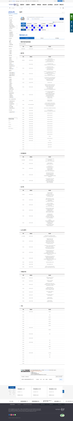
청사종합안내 (11, 32)
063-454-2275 (31, 291)
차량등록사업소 (44, 29)
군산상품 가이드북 (11, 111)
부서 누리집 (11, 401)
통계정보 (10, 78)
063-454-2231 (31, 60)
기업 (71, 27)
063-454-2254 (31, 210)
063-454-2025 (31, 136)
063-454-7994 (31, 264)
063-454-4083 (31, 100)
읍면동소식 (9, 126)
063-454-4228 (31, 113)
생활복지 (33, 4)
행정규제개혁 (11, 91)
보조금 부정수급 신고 (12, 65)
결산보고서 (10, 60)
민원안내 (22, 4)
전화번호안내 (11, 33)
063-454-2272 (31, 284)
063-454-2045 (31, 352)
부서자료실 (57, 38)
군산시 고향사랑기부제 (12, 99)
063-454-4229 (31, 125)
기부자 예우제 (11, 102)
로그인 (9, 120)
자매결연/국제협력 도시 (12, 26)
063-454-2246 (31, 180)
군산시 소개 (11, 18)
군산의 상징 (10, 28)
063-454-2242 (31, 163)
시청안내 (10, 30)
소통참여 (28, 4)
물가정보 (10, 80)
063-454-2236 (31, 94)
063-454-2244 (31, 174)
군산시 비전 (11, 16)
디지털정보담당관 (51, 23)
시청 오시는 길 (11, 36)
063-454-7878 (31, 82)
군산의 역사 (10, 21)
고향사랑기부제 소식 (12, 108)
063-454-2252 (31, 199)
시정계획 (10, 50)
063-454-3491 (31, 64)
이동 (32, 25)
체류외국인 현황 (11, 89)
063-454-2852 (31, 333)
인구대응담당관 (43, 23)
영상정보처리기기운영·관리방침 (27, 404)
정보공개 (44, 4)
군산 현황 (10, 19)
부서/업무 (13, 8)
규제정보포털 (11, 97)
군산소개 (56, 4)
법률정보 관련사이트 (12, 75)
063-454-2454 (31, 338)
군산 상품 (10, 110)
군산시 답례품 (11, 106)
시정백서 (10, 53)
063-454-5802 (31, 342)
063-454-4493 (31, 110)
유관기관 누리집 (45, 401)
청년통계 (10, 86)
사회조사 (10, 82)
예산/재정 (10, 56)
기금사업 (10, 105)
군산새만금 (50, 4)
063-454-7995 (31, 266)
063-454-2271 (31, 277)
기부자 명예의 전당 (11, 103)
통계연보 (10, 84)
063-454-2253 (31, 204)
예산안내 (10, 57)
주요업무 (10, 52)
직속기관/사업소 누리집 (35, 401)
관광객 (71, 31)
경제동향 (10, 79)
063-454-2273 (31, 280)
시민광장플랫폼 (71, 18)
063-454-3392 (31, 311)
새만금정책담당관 (29, 23)
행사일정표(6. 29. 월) (52, 389)
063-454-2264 (31, 258)
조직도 (10, 40)
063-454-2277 (31, 294)
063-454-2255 (31, 222)
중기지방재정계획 (11, 61)
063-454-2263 (31, 241)
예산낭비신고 (11, 64)
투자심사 (10, 63)
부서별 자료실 (11, 44)
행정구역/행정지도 (11, 25)
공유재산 (10, 67)
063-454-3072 (31, 327)
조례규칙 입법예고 (11, 72)
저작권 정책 (19, 404)
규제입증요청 (11, 95)
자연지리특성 (11, 24)
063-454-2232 (31, 73)
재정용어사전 (11, 68)
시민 (71, 23)
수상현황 (10, 22)
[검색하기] (64, 1)
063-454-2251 (31, 194)
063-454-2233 (31, 68)
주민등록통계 (11, 87)
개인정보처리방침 (12, 404)
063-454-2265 (31, 246)
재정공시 (10, 58)
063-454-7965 (31, 301)
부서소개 (27, 38)
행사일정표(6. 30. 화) (37, 389)
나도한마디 (9, 124)
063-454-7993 (31, 262)
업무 (21, 8)
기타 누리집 (56, 401)
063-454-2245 (31, 168)
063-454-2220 (31, 48)
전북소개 (61, 4)
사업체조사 (10, 83)
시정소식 (9, 122)
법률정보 (10, 71)
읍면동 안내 (11, 47)
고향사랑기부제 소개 (12, 101)
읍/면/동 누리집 (23, 401)
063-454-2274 (31, 288)
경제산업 (39, 4)
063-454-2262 (31, 252)
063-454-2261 (31, 236)
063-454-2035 (31, 140)
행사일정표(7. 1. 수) (21, 389)
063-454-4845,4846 (31, 104)
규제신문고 (10, 94)
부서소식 (10, 43)
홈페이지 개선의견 (58, 376)
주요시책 (10, 49)
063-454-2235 (31, 86)
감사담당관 (35, 23)
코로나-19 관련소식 (10, 128)
